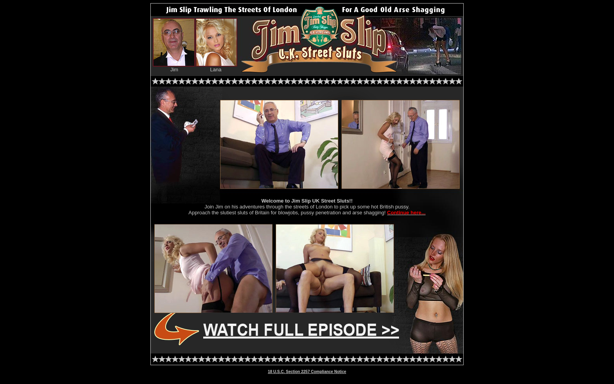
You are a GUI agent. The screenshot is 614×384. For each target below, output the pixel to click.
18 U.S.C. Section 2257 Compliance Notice (307, 372)
